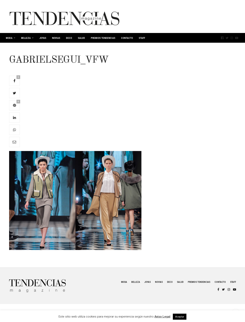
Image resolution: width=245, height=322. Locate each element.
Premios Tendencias (103, 37)
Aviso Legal (162, 316)
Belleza (26, 37)
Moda (9, 37)
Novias (56, 37)
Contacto (127, 37)
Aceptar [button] (179, 316)
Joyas (42, 37)
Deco (69, 37)
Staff (142, 37)
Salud (81, 37)
